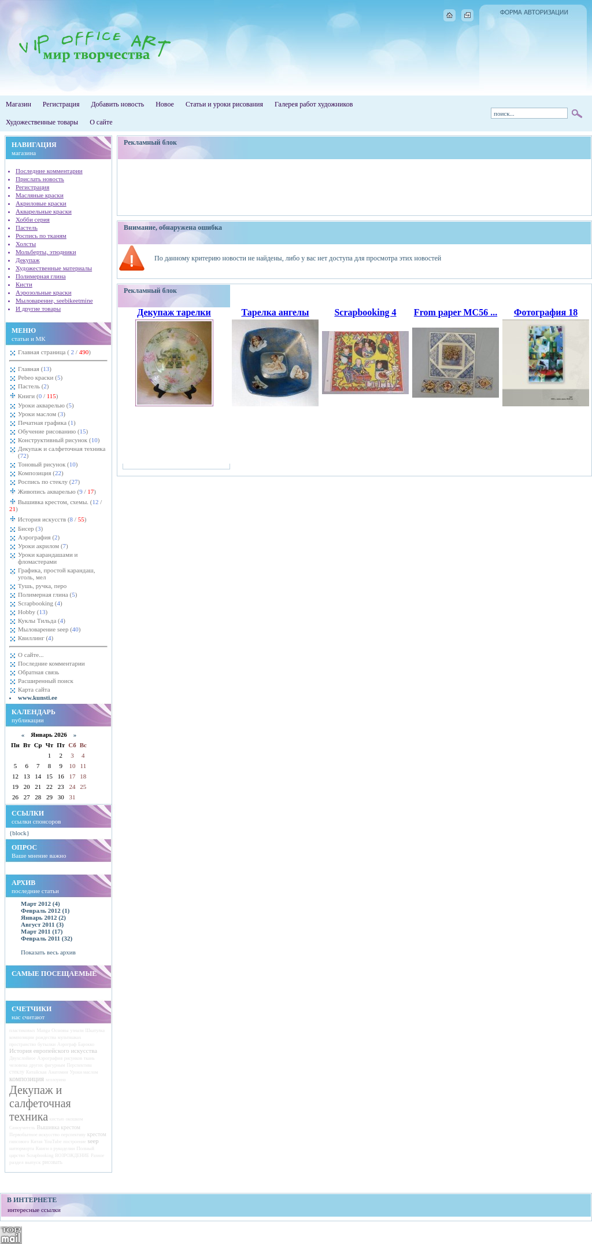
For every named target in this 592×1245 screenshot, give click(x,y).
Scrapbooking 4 (365, 312)
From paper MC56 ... (455, 312)
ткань (89, 1058)
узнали (77, 1030)
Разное (97, 1155)
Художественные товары (42, 122)
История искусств (51, 519)
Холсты (26, 243)
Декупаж (28, 259)
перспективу (73, 1134)
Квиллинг (35, 637)
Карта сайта (34, 689)
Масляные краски (40, 195)
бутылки (47, 1044)
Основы (60, 1030)
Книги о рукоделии (55, 1148)
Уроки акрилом (43, 545)
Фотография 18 (546, 312)
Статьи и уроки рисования (224, 104)
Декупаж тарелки (174, 312)
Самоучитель (22, 1127)
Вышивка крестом (58, 1127)
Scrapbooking (40, 603)
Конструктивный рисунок (58, 439)
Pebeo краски (40, 377)
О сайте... (30, 654)
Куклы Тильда (41, 620)
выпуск (32, 1162)
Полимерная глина (41, 276)
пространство (22, 1044)
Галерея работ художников (314, 104)
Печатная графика (47, 422)
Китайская (36, 1072)
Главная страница (54, 351)
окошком (74, 1119)
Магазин (18, 104)
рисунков (73, 1058)
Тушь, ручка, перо (42, 585)
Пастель (27, 227)
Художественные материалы (54, 268)
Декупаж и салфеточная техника (61, 452)
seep (93, 1140)
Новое (165, 104)
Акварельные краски (44, 211)
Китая (36, 1141)
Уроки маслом (41, 413)
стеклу (16, 1072)
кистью (57, 1119)
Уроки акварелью (46, 405)
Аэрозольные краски (44, 292)
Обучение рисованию (53, 431)
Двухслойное (22, 1058)
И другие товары (38, 308)
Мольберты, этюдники (46, 251)
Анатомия (58, 1072)
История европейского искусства (53, 1050)
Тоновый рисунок (47, 464)
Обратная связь (38, 672)
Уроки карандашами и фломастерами (47, 558)
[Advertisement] (354, 187)
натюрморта (21, 1148)
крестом (96, 1134)
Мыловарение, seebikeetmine (54, 300)
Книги (37, 395)
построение (74, 1141)
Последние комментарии (49, 170)
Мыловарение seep (49, 629)
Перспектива (79, 1065)
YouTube (53, 1141)
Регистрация (61, 104)
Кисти (24, 284)
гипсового (19, 1141)
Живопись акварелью (56, 491)
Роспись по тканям (41, 235)
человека (18, 1065)
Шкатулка (95, 1030)
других (36, 1065)
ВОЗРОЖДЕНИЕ (72, 1155)
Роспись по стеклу (49, 481)
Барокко (86, 1044)
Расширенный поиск (45, 680)
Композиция (41, 472)
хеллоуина (56, 1079)
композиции (21, 1037)
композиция (26, 1079)
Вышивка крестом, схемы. (55, 505)
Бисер (30, 528)
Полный (85, 1148)
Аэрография (39, 537)
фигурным (55, 1065)
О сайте (101, 122)
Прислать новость (40, 178)
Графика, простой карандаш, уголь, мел (56, 574)
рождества (46, 1037)
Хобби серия (33, 219)
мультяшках (70, 1037)
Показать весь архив (48, 952)
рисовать (52, 1162)
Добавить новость (117, 104)
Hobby (32, 611)
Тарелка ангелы (275, 312)
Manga (43, 1030)
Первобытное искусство (34, 1134)
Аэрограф (66, 1044)
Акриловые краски (41, 203)
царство (17, 1155)
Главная (34, 368)
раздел (16, 1162)
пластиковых (22, 1030)
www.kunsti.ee (37, 697)
